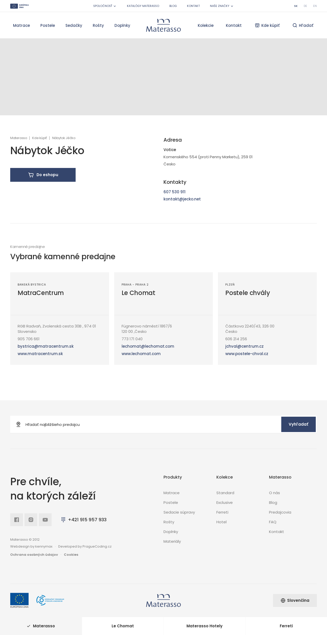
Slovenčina (295, 600)
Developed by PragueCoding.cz (85, 546)
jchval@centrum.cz (244, 346)
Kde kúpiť (39, 138)
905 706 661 (29, 339)
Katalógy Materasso (143, 6)
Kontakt (193, 6)
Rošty (98, 25)
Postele (47, 25)
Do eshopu (43, 175)
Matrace (21, 25)
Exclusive (224, 502)
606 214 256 (236, 339)
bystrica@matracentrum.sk (46, 346)
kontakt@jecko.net (182, 199)
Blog (173, 6)
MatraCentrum (41, 293)
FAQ (272, 522)
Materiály (172, 541)
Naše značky (222, 6)
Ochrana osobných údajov (34, 554)
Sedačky (73, 25)
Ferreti (222, 512)
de (305, 6)
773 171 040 (132, 339)
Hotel (221, 522)
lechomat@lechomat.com (148, 346)
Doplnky (122, 25)
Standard (225, 492)
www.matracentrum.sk (40, 353)
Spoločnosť (105, 6)
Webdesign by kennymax (31, 546)
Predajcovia (280, 512)
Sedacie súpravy (179, 512)
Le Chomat (138, 293)
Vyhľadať (298, 424)
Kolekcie (206, 25)
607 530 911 (174, 192)
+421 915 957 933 (83, 519)
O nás (274, 492)
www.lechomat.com (141, 353)
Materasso (18, 138)
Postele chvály (247, 293)
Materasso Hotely (204, 626)
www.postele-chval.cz (246, 353)
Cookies (71, 554)
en (315, 6)
